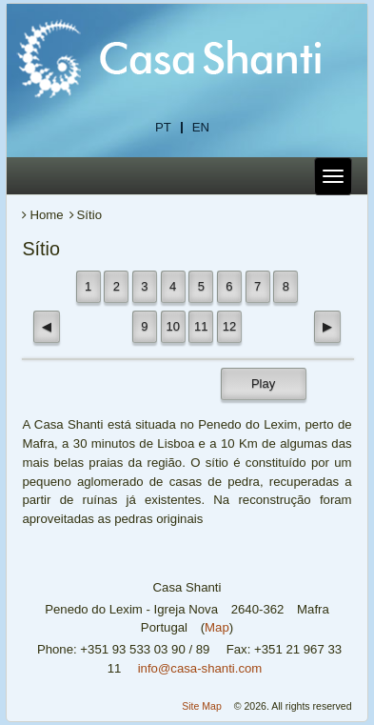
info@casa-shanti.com (200, 668)
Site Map (202, 706)
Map (217, 627)
